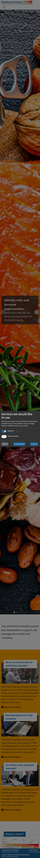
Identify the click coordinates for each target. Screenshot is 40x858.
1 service (11, 433)
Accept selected (19, 444)
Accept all (34, 444)
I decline (5, 444)
